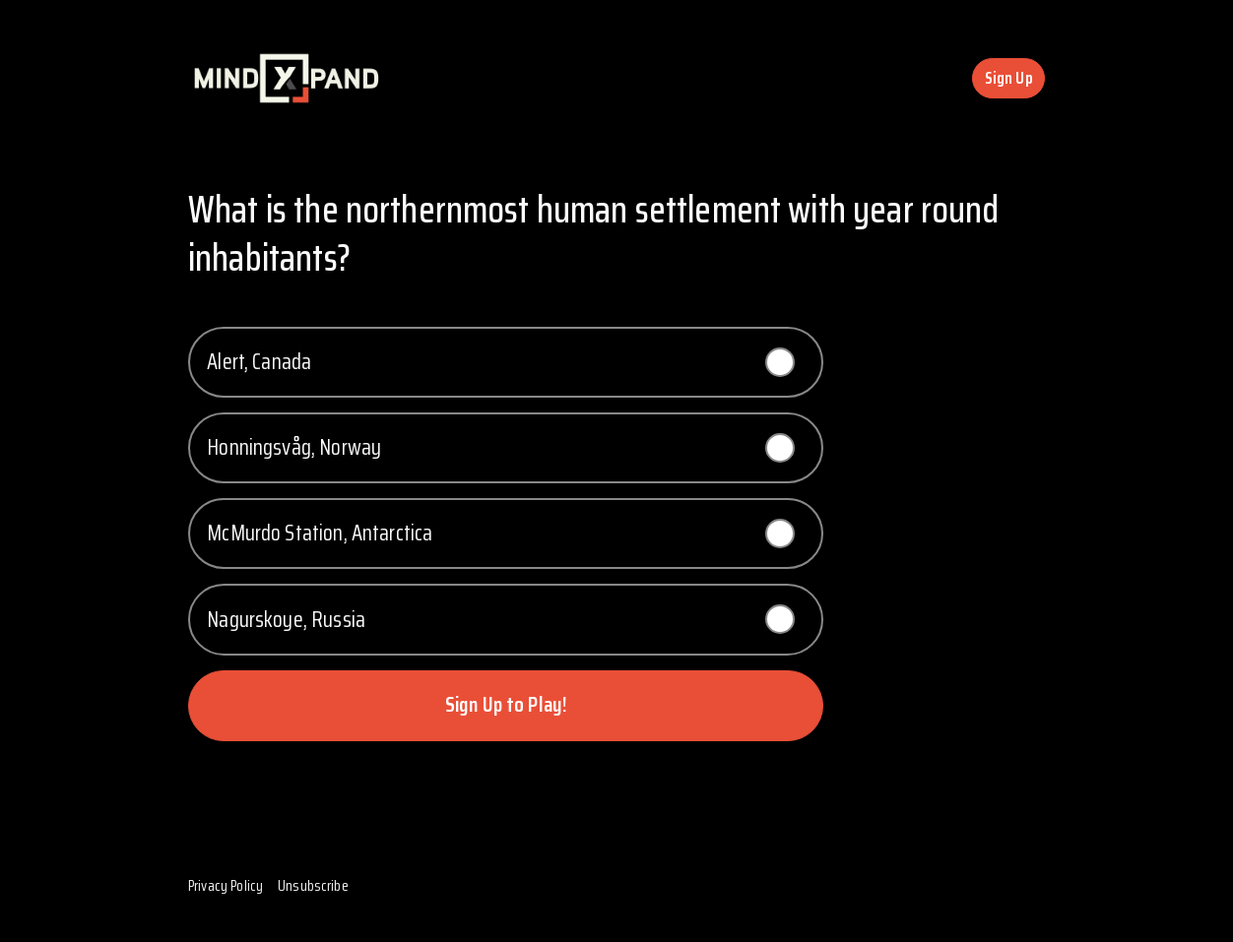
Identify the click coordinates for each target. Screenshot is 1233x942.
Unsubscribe (313, 886)
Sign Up (1009, 78)
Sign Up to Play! (505, 704)
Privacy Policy (225, 886)
